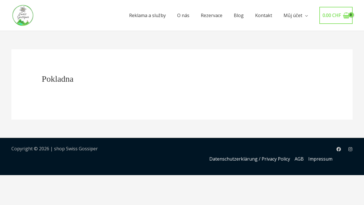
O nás (183, 15)
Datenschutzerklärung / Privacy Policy (249, 159)
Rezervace (211, 15)
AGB (299, 159)
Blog (239, 15)
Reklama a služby (147, 15)
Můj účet (293, 15)
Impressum (320, 159)
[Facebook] (338, 149)
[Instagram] (350, 149)
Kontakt (263, 15)
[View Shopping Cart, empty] (336, 15)
